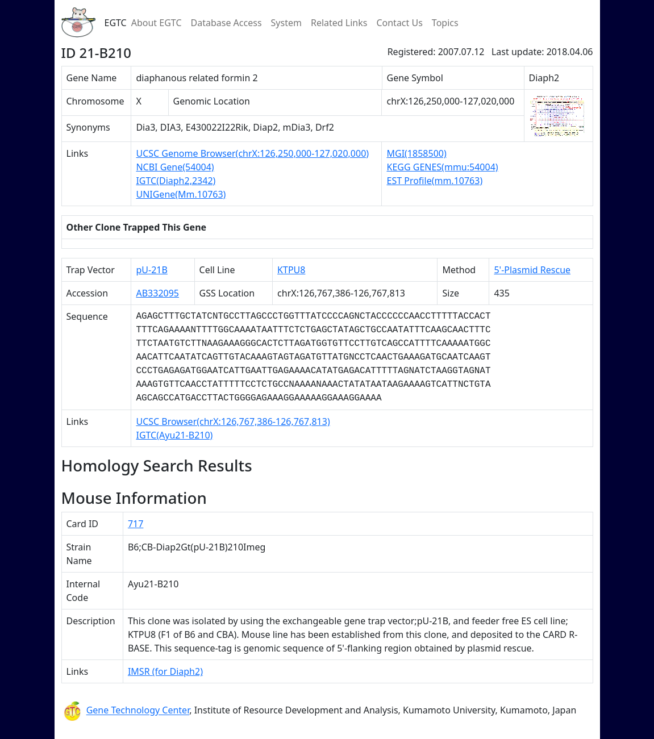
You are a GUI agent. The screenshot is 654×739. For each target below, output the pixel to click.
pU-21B (151, 270)
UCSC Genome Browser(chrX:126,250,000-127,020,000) (252, 153)
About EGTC (156, 22)
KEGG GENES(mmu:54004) (442, 167)
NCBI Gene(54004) (175, 167)
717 (135, 523)
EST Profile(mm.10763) (434, 180)
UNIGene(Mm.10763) (181, 194)
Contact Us (399, 22)
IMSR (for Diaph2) (165, 671)
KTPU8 (291, 270)
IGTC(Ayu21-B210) (174, 435)
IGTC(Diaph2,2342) (175, 180)
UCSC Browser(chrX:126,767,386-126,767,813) (233, 421)
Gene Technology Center (138, 710)
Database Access (226, 22)
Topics (445, 22)
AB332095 (157, 293)
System (286, 22)
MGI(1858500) (416, 153)
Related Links (339, 22)
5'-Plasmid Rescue (532, 270)
